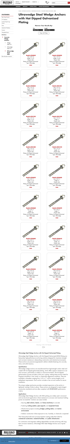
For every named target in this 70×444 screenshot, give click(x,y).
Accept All (64, 440)
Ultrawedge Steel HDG (10, 53)
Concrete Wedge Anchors (6, 39)
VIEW (30, 65)
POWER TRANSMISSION (44, 6)
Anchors (4, 34)
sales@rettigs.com (32, 432)
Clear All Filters (44, 33)
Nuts (3, 25)
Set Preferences (53, 440)
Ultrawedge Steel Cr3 (9, 48)
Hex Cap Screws (5, 17)
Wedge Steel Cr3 (9, 43)
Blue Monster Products (7, 56)
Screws (3, 30)
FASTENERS (18, 6)
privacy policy (12, 441)
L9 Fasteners (4, 19)
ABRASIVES (25, 6)
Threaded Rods (5, 32)
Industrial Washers (6, 27)
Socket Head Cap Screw (6, 22)
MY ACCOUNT (18, 3)
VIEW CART (47, 2)
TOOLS (52, 6)
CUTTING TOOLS (33, 6)
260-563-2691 (22, 432)
